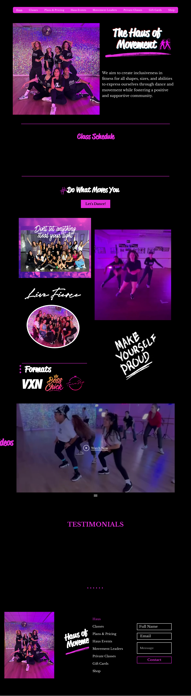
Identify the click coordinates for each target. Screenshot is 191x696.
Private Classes (104, 656)
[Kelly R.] (96, 587)
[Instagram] (170, 694)
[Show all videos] (95, 495)
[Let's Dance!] (95, 204)
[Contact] (154, 660)
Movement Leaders (106, 649)
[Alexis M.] (87, 587)
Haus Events (102, 641)
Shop (97, 671)
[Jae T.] (99, 587)
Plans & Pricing (104, 634)
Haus (97, 619)
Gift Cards (100, 663)
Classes (98, 626)
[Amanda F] (90, 587)
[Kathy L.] (102, 587)
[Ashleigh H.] (93, 587)
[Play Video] (95, 448)
